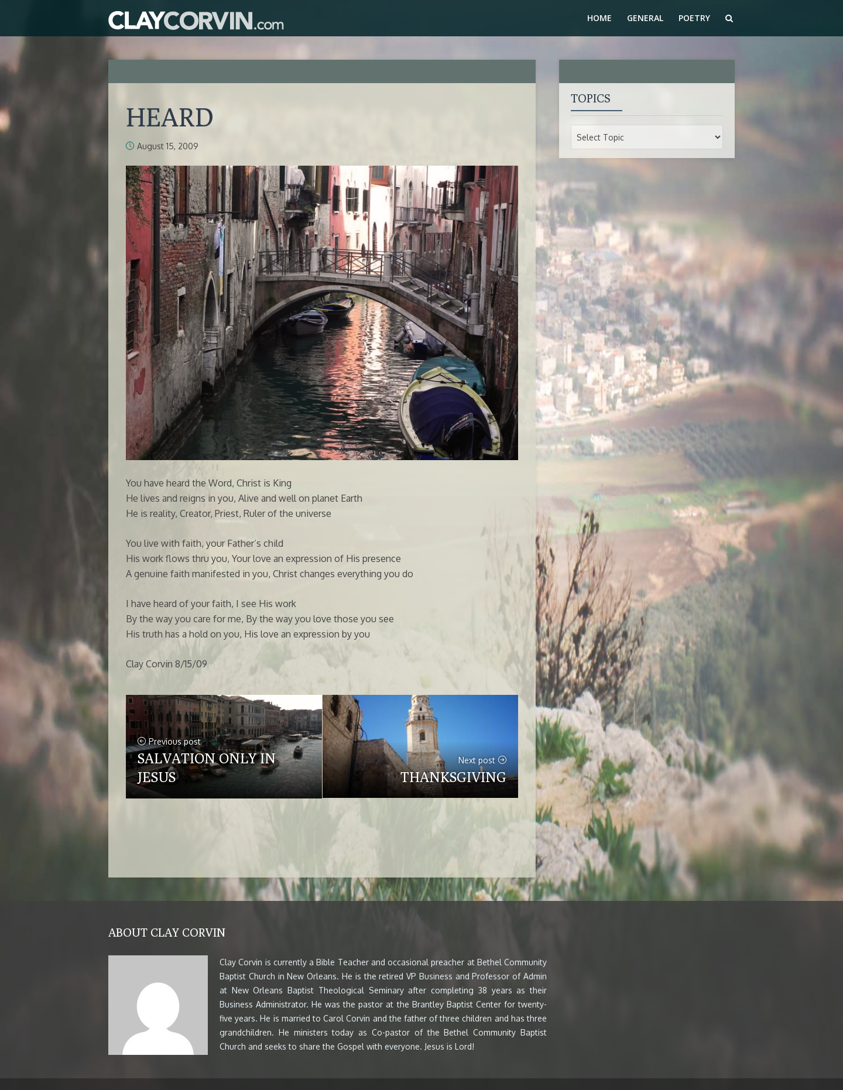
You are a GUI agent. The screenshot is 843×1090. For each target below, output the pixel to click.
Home (599, 17)
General (645, 17)
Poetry (694, 17)
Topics (591, 98)
